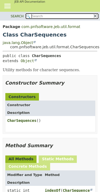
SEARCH (17, 16)
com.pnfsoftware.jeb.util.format (50, 27)
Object (27, 61)
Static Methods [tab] (58, 159)
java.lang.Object (18, 43)
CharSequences (22, 120)
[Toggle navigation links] (7, 6)
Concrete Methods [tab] (28, 166)
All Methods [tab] (21, 159)
